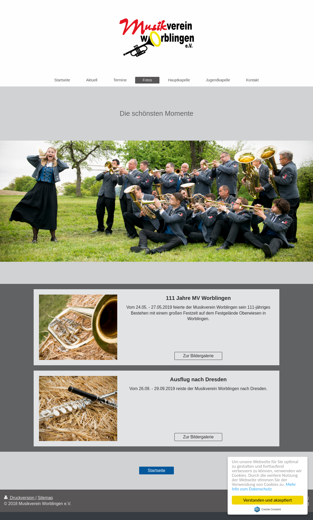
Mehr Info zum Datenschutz (264, 487)
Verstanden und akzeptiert (267, 500)
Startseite (156, 470)
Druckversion (20, 497)
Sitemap (45, 497)
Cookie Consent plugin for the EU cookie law (267, 509)
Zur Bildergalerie (198, 356)
